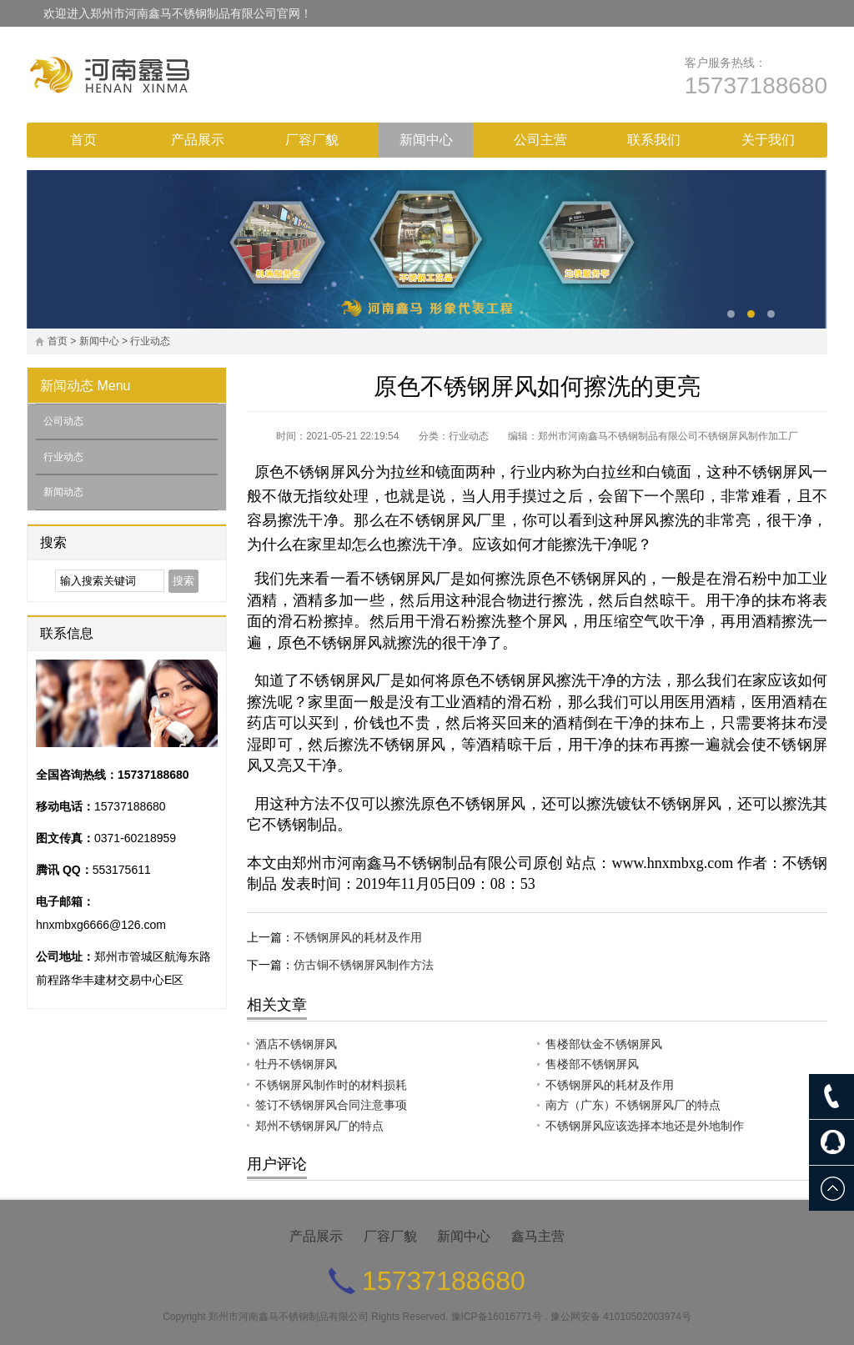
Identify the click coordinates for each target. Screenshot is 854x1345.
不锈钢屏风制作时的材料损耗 (331, 1085)
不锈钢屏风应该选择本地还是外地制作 (644, 1125)
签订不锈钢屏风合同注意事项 (331, 1105)
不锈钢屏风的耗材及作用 (358, 937)
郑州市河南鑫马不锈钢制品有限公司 (288, 1316)
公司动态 (63, 421)
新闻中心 (426, 140)
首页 (83, 140)
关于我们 (768, 140)
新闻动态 (66, 386)
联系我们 (654, 140)
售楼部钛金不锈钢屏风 (603, 1044)
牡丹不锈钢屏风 (296, 1064)
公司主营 (540, 140)
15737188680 (756, 85)
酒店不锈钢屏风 (296, 1044)
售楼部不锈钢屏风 (592, 1064)
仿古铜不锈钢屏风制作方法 (364, 964)
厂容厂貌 (312, 140)
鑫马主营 (538, 1236)
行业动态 (150, 341)
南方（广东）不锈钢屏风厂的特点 (633, 1105)
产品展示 (197, 140)
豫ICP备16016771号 (496, 1316)
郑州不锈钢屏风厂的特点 (319, 1125)
